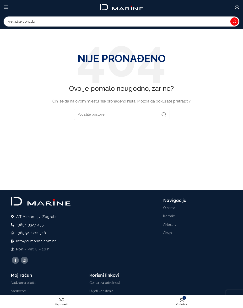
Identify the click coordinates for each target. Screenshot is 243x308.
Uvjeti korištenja (101, 291)
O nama (169, 208)
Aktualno (170, 224)
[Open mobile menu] (6, 7)
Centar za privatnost (104, 283)
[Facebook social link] (15, 260)
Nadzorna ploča (23, 283)
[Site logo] (121, 7)
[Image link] (40, 201)
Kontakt (169, 216)
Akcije (167, 232)
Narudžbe (18, 291)
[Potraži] (121, 21)
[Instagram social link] (24, 260)
